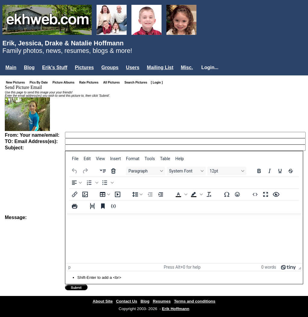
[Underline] (280, 171)
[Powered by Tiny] (288, 267)
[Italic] (269, 171)
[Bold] (259, 171)
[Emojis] (237, 194)
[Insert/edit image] (85, 194)
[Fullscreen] (265, 194)
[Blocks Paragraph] (145, 171)
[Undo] (74, 171)
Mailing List (160, 67)
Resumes (162, 301)
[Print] (74, 206)
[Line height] (137, 194)
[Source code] (255, 194)
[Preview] (276, 194)
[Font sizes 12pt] (226, 171)
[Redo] (85, 171)
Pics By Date (39, 82)
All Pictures (112, 82)
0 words (268, 267)
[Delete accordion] (113, 171)
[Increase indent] (161, 194)
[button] (91, 182)
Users (132, 67)
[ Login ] (156, 82)
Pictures (84, 67)
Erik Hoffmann (175, 308)
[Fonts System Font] (186, 171)
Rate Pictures (90, 82)
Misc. (187, 67)
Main (10, 67)
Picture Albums (65, 82)
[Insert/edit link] (74, 194)
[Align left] (76, 182)
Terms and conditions (194, 301)
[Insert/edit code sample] (113, 206)
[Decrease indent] (150, 194)
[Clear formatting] (209, 194)
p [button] (69, 267)
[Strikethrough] (290, 171)
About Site (103, 301)
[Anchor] (103, 206)
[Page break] (92, 206)
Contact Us (126, 301)
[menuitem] (75, 158)
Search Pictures (137, 82)
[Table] (105, 194)
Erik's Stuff (54, 67)
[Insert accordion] (103, 171)
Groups (110, 67)
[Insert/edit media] (117, 194)
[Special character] (227, 194)
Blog (29, 67)
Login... (209, 67)
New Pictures (16, 82)
